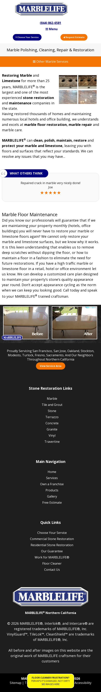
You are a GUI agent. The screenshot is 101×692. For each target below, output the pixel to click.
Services (52, 478)
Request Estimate (74, 37)
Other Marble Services (50, 61)
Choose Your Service (27, 37)
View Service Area (50, 366)
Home (52, 472)
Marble (52, 398)
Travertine (52, 441)
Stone (52, 411)
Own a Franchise (52, 484)
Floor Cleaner (52, 563)
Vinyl (52, 435)
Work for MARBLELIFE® (52, 557)
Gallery (52, 496)
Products (52, 490)
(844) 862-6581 (50, 23)
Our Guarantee (52, 551)
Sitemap (16, 683)
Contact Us (52, 569)
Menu (52, 29)
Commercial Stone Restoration (52, 539)
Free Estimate (52, 502)
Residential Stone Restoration (52, 545)
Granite (52, 429)
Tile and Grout (52, 405)
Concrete (52, 423)
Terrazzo (52, 417)
